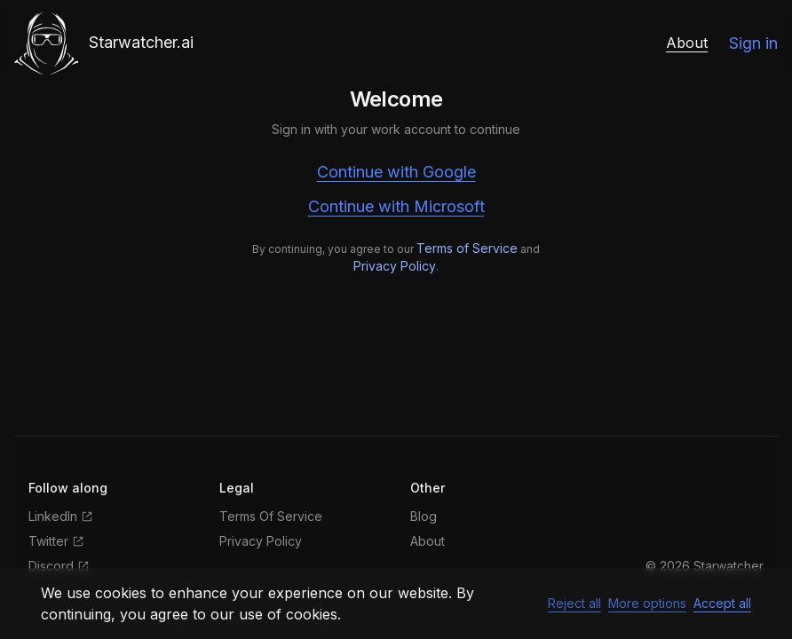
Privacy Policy (394, 265)
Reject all (574, 603)
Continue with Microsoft (396, 206)
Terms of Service (467, 248)
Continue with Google (396, 171)
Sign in (753, 43)
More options (647, 603)
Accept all (722, 603)
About (687, 42)
